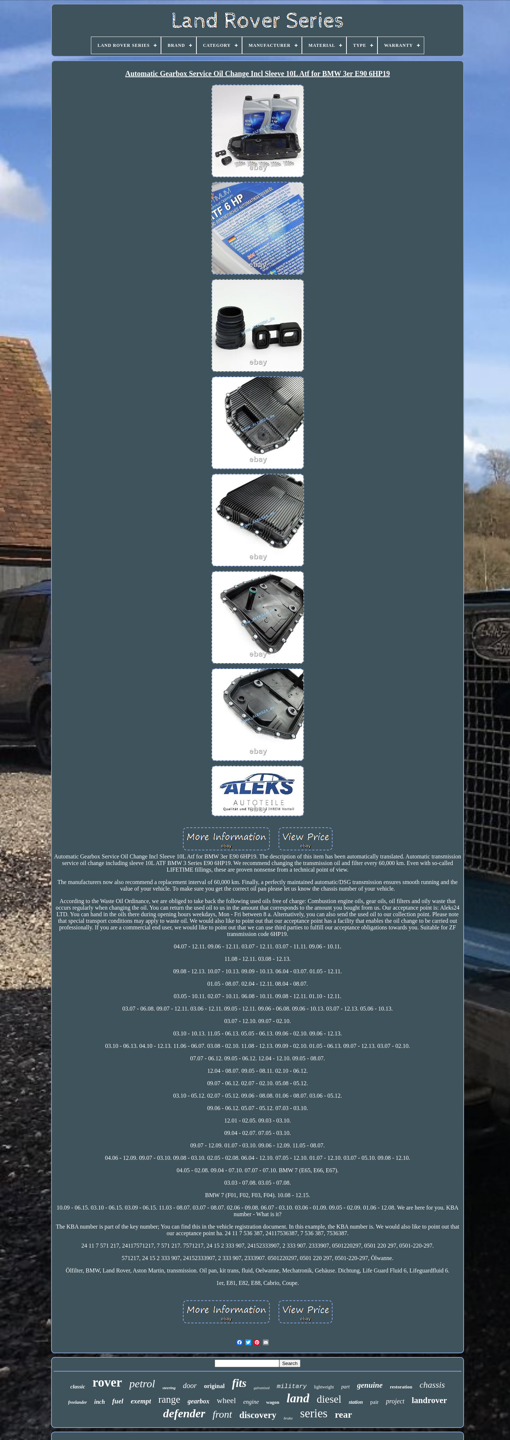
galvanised (261, 1388)
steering (169, 1388)
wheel (226, 1400)
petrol (142, 1383)
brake (288, 1418)
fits (239, 1383)
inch (99, 1402)
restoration (401, 1387)
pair (374, 1402)
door (190, 1385)
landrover (429, 1400)
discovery (257, 1415)
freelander (77, 1402)
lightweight (324, 1387)
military (292, 1386)
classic (77, 1387)
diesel (329, 1399)
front (222, 1414)
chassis (432, 1385)
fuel (117, 1401)
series (313, 1413)
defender (184, 1413)
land (298, 1398)
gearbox (199, 1401)
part (345, 1387)
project (395, 1401)
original (214, 1386)
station (356, 1402)
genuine (370, 1385)
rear (343, 1414)
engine (251, 1402)
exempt (141, 1401)
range (169, 1399)
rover (107, 1382)
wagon (272, 1402)
